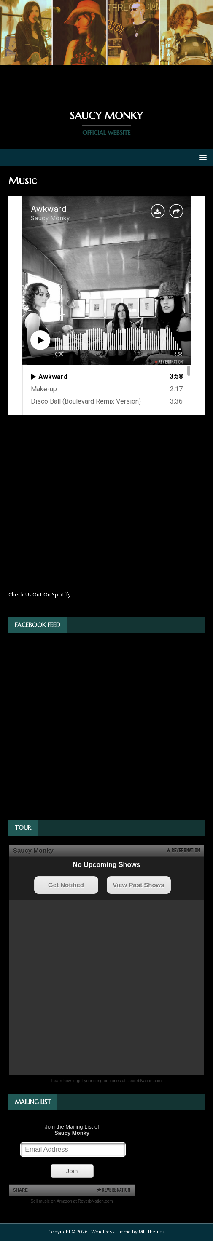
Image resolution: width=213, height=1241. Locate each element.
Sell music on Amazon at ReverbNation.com (71, 1201)
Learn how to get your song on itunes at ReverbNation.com (106, 1080)
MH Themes (152, 1232)
